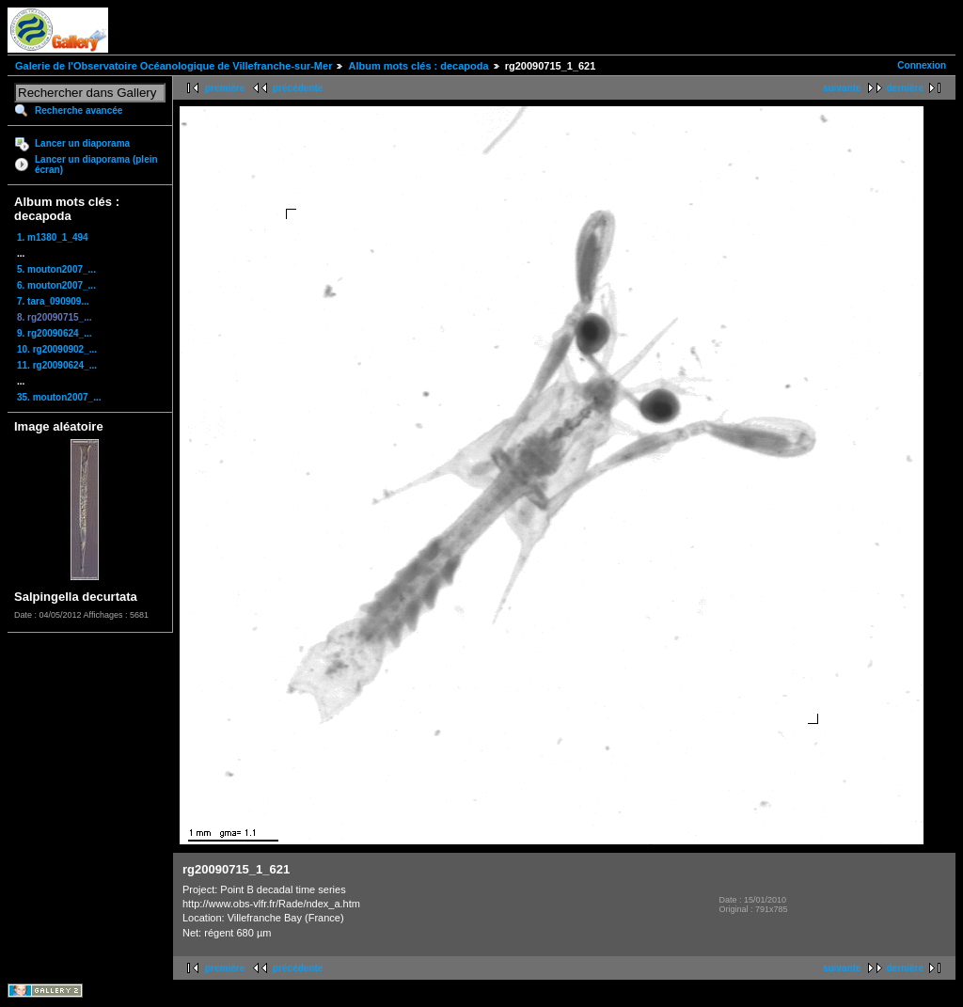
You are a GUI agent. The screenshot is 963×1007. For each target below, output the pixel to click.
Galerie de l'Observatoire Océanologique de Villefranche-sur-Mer (173, 65)
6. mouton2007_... (56, 285)
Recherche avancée (78, 110)
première (225, 88)
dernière (905, 88)
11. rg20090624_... (57, 365)
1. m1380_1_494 (52, 237)
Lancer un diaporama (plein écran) (96, 164)
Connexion (921, 65)
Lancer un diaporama (82, 143)
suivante (842, 88)
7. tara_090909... (53, 301)
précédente (298, 88)
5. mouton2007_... (56, 269)
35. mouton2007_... (59, 397)
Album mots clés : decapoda (418, 65)
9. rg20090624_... (54, 333)
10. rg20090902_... (57, 349)
